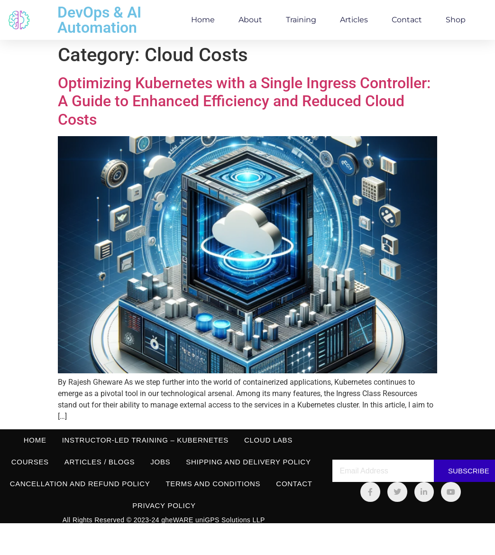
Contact (407, 19)
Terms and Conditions (212, 484)
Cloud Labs (268, 440)
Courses (30, 462)
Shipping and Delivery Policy (248, 462)
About (250, 19)
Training (301, 19)
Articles (354, 19)
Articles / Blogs (99, 462)
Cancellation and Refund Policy (80, 484)
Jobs (160, 462)
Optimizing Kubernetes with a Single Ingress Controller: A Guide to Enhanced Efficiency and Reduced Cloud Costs (244, 101)
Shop (456, 19)
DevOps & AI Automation (99, 20)
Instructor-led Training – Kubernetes (145, 440)
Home (203, 19)
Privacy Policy (163, 505)
